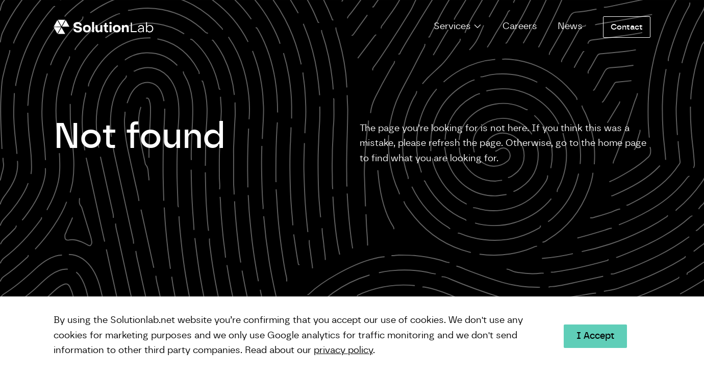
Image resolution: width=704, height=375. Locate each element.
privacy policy (343, 350)
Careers (519, 26)
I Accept (595, 336)
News (570, 26)
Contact (627, 27)
